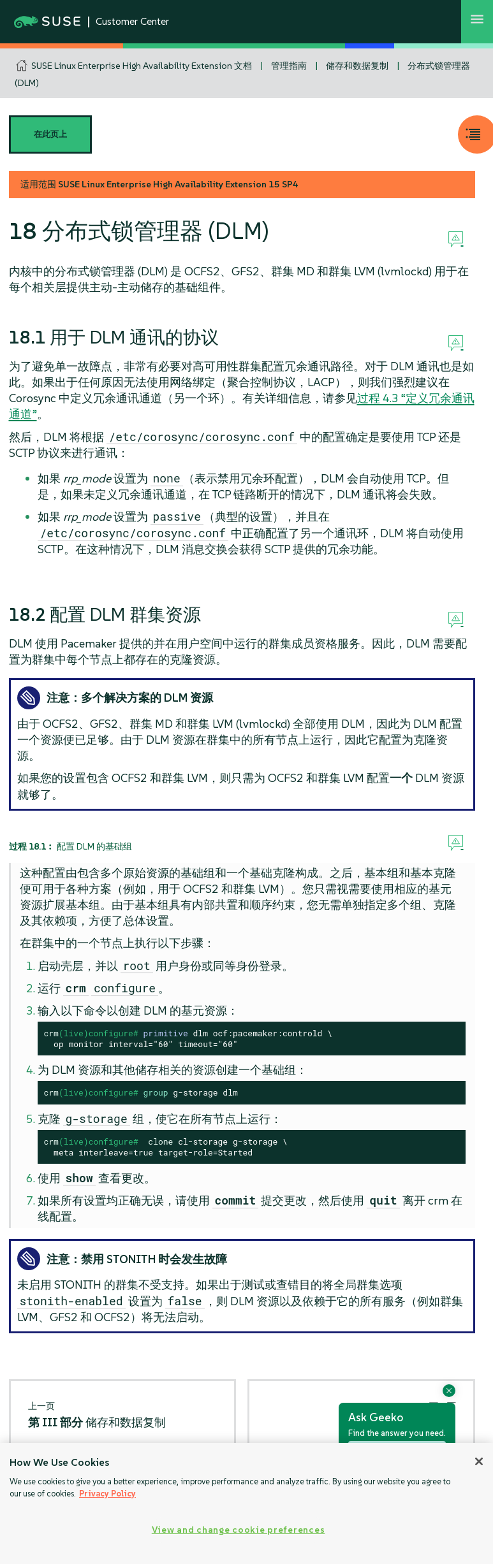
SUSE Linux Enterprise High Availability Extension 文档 (141, 65)
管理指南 (289, 65)
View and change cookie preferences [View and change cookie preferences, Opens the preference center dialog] (238, 1529)
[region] (246, 1503)
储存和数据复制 (357, 65)
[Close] (479, 1461)
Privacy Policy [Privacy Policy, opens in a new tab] (107, 1493)
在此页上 (50, 134)
